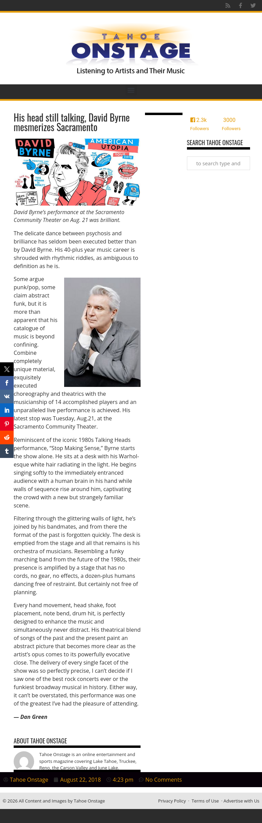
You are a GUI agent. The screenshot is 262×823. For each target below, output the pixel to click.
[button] (131, 90)
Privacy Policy (172, 801)
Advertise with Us (241, 801)
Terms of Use (205, 801)
